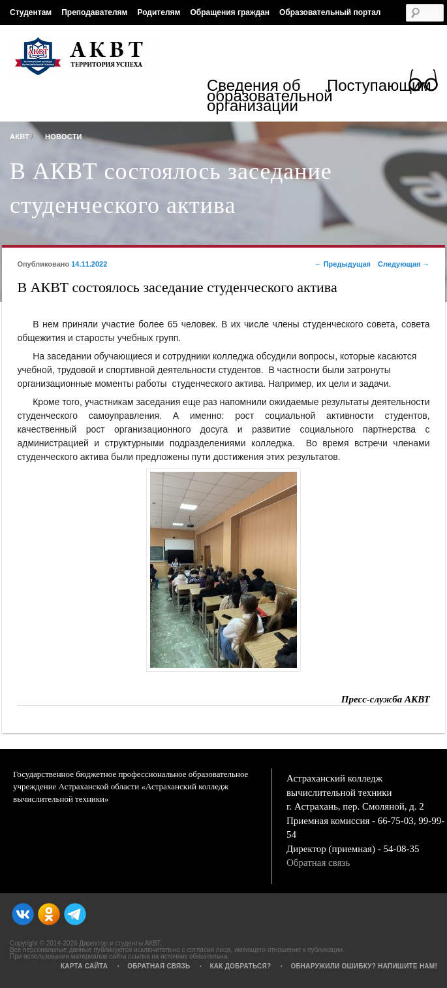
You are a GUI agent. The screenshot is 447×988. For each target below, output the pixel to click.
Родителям (158, 12)
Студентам (31, 12)
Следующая (404, 264)
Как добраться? (240, 966)
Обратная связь (318, 862)
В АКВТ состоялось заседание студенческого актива (171, 188)
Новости (63, 136)
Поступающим (379, 87)
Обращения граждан (230, 12)
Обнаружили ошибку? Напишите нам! (363, 966)
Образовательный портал (329, 12)
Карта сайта (84, 966)
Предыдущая (343, 264)
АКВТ (19, 136)
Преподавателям (94, 12)
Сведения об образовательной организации (267, 95)
